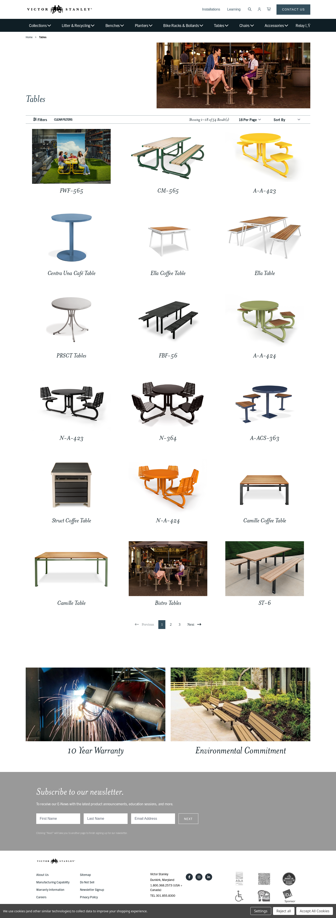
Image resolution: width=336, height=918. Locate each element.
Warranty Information (50, 889)
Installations (211, 9)
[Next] (194, 624)
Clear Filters (63, 119)
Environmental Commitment (240, 750)
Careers (41, 897)
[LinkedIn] (208, 876)
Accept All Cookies (314, 911)
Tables (221, 25)
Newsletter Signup (92, 889)
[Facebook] (189, 876)
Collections (40, 25)
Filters (40, 119)
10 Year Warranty (95, 750)
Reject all (283, 911)
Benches (115, 25)
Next (188, 819)
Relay (303, 25)
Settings (260, 911)
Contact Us (293, 9)
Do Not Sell (87, 882)
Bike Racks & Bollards (183, 25)
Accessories (277, 25)
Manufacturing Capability (52, 882)
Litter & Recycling (78, 25)
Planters (144, 25)
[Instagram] (198, 876)
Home (29, 37)
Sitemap (85, 875)
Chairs (247, 25)
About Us (42, 875)
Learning (233, 9)
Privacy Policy (89, 897)
